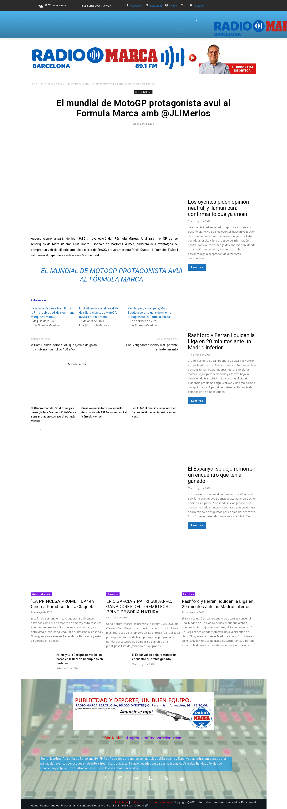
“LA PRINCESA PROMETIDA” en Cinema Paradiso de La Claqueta (63, 604)
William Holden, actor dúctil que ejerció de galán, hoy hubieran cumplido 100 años (64, 347)
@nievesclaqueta (41, 594)
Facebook (136, 5)
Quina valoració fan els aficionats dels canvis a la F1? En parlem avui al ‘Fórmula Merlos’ (103, 412)
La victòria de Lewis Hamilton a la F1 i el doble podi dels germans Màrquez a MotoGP (52, 313)
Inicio (34, 84)
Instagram (156, 5)
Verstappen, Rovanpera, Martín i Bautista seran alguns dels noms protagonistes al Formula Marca (149, 313)
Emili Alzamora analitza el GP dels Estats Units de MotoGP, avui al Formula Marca (98, 313)
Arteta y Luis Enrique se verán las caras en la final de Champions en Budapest (79, 659)
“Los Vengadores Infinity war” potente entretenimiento (151, 347)
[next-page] (40, 429)
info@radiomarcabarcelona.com (153, 737)
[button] (195, 19)
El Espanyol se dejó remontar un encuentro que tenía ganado (221, 475)
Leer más (197, 267)
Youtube (198, 5)
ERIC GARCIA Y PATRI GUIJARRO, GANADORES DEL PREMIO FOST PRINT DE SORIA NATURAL (139, 606)
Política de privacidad (145, 802)
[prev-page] (33, 429)
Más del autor (77, 364)
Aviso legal (121, 802)
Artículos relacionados (48, 364)
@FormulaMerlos (51, 84)
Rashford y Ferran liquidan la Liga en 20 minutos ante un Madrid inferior (221, 341)
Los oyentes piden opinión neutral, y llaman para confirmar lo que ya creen (218, 208)
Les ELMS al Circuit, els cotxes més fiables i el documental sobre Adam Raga (154, 412)
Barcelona (112, 594)
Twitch (173, 5)
